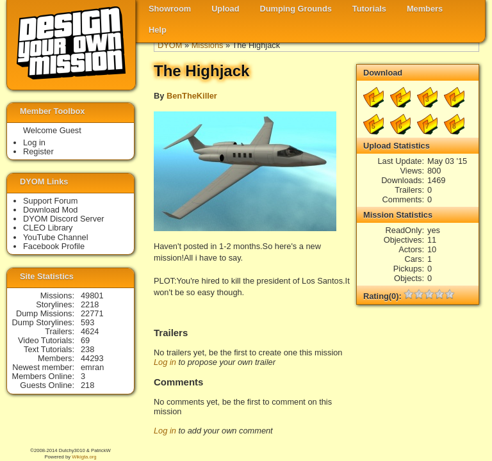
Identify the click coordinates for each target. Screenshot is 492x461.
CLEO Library (48, 227)
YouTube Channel (55, 237)
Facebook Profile (54, 246)
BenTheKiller (192, 96)
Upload (225, 8)
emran (92, 367)
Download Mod (50, 209)
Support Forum (50, 201)
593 (87, 322)
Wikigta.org (84, 457)
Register (38, 151)
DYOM (170, 45)
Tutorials (369, 8)
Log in (165, 362)
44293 (92, 358)
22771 (92, 313)
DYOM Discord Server (63, 218)
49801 (92, 295)
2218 (90, 304)
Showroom (170, 8)
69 (85, 340)
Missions (208, 45)
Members (425, 8)
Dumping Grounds (296, 8)
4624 (90, 331)
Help (158, 30)
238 (87, 349)
